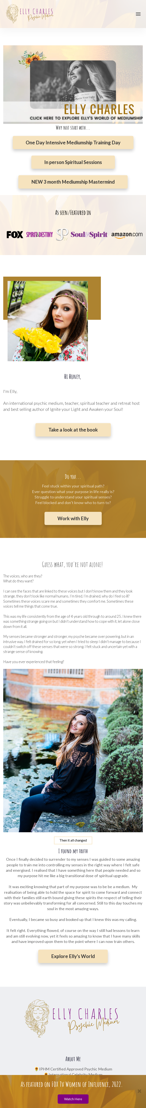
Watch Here (73, 1099)
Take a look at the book (73, 430)
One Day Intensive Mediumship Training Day (73, 142)
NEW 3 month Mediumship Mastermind (73, 182)
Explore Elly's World (73, 956)
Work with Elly (73, 518)
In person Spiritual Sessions (73, 162)
